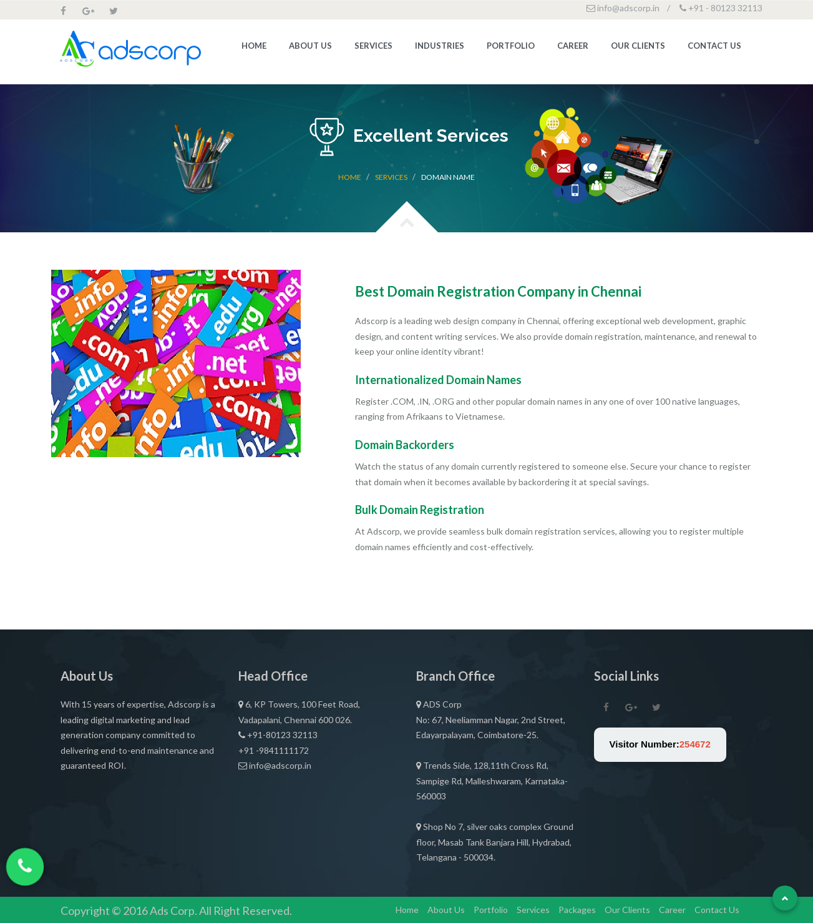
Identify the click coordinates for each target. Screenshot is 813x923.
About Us (310, 48)
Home (253, 48)
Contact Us (714, 48)
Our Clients (638, 48)
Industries (439, 48)
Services (373, 48)
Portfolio (511, 48)
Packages (577, 909)
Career (572, 48)
